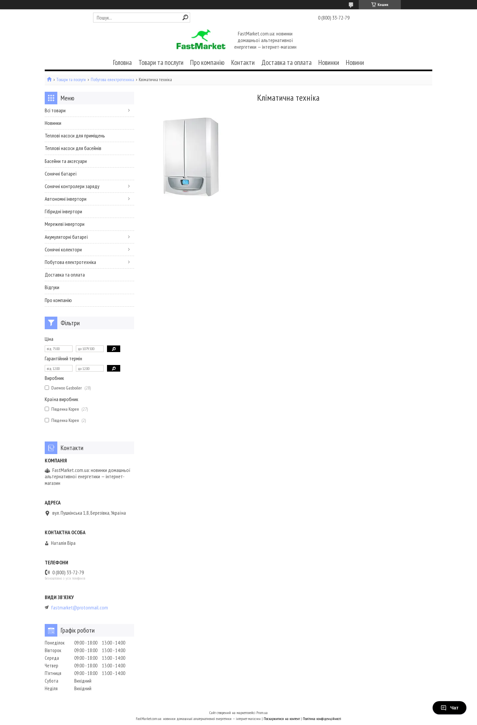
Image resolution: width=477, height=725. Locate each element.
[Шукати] (185, 17)
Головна (122, 62)
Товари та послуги (161, 62)
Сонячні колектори (63, 249)
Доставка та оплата (286, 62)
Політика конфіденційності (322, 718)
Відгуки (52, 287)
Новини (355, 62)
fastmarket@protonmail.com (79, 607)
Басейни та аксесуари (66, 161)
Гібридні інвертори (63, 211)
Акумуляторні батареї (66, 236)
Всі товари (55, 110)
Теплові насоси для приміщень (75, 135)
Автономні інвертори (65, 198)
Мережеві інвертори (64, 224)
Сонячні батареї (61, 173)
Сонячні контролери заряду (72, 186)
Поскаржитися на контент (282, 718)
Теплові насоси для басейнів (73, 148)
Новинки (328, 62)
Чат (449, 708)
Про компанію (207, 62)
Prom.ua (262, 712)
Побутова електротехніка (112, 79)
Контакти (243, 62)
